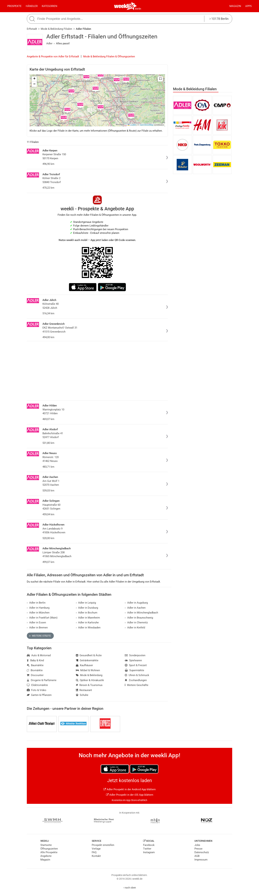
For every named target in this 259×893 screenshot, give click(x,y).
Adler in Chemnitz (136, 622)
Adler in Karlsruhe (87, 622)
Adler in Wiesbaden (88, 627)
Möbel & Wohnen (88, 670)
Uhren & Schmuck (137, 675)
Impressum (200, 859)
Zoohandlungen (136, 680)
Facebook (149, 845)
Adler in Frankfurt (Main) (42, 617)
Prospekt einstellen (103, 845)
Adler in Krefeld (135, 627)
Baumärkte (35, 665)
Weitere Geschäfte (136, 685)
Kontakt (96, 856)
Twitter (147, 848)
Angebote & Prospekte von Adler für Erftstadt (53, 56)
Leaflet (132, 125)
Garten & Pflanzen (39, 695)
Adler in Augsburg (136, 602)
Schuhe (82, 695)
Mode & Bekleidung (89, 675)
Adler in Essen (36, 622)
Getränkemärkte (87, 660)
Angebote (46, 856)
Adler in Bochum (86, 612)
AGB (196, 856)
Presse (198, 848)
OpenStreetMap (146, 125)
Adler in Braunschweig (139, 617)
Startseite (46, 845)
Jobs (197, 845)
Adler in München (38, 612)
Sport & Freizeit (136, 665)
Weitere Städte (40, 635)
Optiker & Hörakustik (90, 680)
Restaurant (84, 690)
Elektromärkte (37, 685)
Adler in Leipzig (86, 602)
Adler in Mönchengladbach (141, 612)
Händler (32, 6)
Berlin (138, 8)
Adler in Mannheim (88, 617)
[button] (160, 79)
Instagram (149, 852)
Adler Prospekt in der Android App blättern (129, 789)
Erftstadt (32, 28)
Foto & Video (36, 690)
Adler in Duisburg (87, 607)
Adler (49, 43)
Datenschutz (201, 852)
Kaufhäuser (84, 665)
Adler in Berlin (36, 602)
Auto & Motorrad (39, 655)
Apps (248, 6)
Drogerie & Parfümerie (41, 680)
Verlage (96, 848)
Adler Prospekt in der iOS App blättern (129, 794)
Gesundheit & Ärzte (89, 655)
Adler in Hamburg (38, 607)
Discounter (35, 675)
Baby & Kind (35, 660)
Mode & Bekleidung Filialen (56, 28)
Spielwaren (133, 660)
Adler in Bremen (37, 627)
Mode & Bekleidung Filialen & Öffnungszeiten (109, 56)
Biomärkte (35, 670)
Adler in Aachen (135, 607)
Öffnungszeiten (49, 848)
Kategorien (49, 6)
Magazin (235, 6)
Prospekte (14, 6)
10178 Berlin (219, 19)
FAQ (94, 852)
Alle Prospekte (48, 852)
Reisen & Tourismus (89, 685)
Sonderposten (135, 655)
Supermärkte (134, 670)
